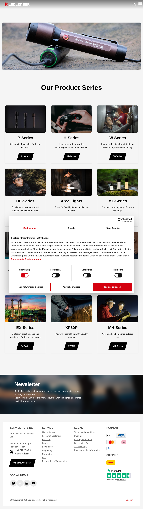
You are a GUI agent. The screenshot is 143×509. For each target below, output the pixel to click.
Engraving (47, 450)
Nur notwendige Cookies (31, 287)
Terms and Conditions (84, 432)
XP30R (71, 346)
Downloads (47, 447)
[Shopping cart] (133, 4)
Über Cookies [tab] (113, 228)
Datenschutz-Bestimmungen (26, 259)
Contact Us (47, 443)
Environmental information (87, 450)
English (127, 500)
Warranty (46, 440)
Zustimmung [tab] (30, 228)
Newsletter (47, 454)
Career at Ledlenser (51, 436)
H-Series (71, 156)
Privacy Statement (83, 440)
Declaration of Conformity (54, 461)
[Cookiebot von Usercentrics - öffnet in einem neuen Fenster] (120, 220)
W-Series (117, 156)
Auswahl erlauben (71, 287)
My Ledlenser (48, 432)
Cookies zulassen (112, 287)
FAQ (44, 458)
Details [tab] (71, 228)
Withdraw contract (22, 463)
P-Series (25, 156)
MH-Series (118, 346)
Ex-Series (25, 346)
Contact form (22, 454)
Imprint (78, 436)
